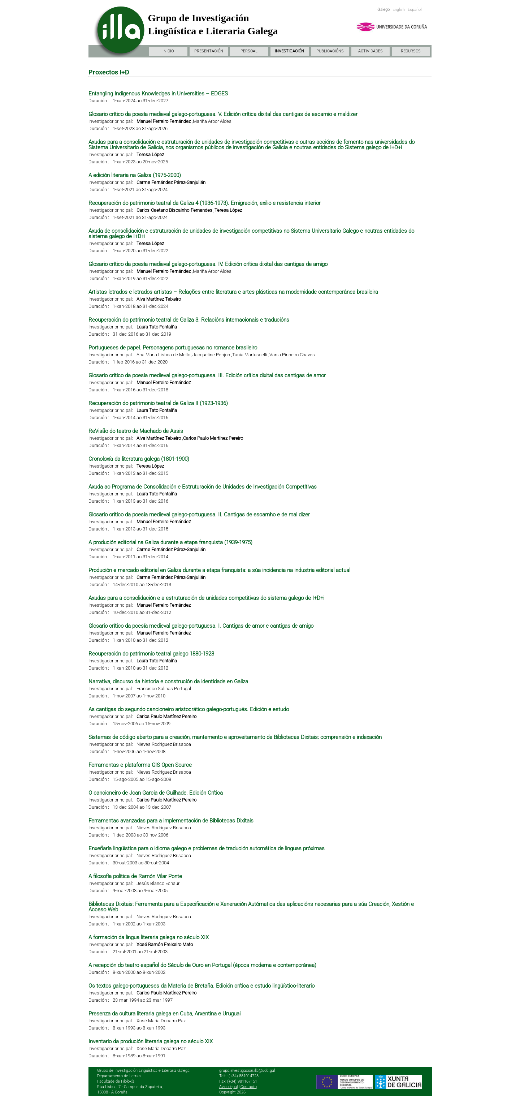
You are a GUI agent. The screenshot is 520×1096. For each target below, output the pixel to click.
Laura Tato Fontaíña (156, 327)
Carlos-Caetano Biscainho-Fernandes (174, 210)
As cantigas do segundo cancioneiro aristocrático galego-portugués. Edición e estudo (188, 709)
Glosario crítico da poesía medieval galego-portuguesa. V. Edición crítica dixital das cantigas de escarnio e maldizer (223, 114)
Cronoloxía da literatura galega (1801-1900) (138, 459)
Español (414, 9)
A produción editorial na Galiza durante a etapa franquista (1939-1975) (170, 542)
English (399, 9)
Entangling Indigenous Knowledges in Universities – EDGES (158, 93)
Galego (383, 9)
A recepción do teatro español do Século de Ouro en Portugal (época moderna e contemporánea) (202, 965)
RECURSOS (411, 51)
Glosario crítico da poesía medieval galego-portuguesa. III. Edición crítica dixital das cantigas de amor (207, 375)
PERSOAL (248, 51)
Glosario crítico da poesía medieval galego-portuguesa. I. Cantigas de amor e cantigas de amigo (200, 626)
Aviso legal (228, 1086)
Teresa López (150, 154)
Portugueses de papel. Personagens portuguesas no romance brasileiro (172, 347)
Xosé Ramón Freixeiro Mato (164, 944)
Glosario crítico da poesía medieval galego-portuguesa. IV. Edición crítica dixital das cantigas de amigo (208, 264)
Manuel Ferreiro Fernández (163, 121)
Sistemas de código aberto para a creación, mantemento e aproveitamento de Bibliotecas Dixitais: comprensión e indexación (235, 737)
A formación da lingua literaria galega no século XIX (148, 937)
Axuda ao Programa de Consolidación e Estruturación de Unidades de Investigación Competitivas (202, 486)
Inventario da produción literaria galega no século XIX (150, 1041)
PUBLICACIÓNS (330, 51)
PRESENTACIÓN (208, 51)
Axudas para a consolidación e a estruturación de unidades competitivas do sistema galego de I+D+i (206, 598)
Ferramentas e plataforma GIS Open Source (140, 765)
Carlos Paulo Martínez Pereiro (213, 438)
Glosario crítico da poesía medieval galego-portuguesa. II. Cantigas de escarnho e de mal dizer (199, 514)
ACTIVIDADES (370, 51)
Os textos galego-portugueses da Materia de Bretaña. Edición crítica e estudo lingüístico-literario (201, 986)
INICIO (168, 51)
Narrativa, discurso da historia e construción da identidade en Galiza (168, 681)
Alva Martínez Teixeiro (158, 299)
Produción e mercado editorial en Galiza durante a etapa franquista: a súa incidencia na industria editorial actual (219, 570)
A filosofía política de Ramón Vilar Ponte (135, 876)
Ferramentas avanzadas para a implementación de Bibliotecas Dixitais (171, 820)
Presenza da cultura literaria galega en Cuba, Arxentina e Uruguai (164, 1013)
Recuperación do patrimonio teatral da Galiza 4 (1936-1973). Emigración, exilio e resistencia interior (204, 203)
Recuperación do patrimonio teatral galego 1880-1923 (151, 653)
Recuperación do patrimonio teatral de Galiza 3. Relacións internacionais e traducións (188, 320)
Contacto (248, 1086)
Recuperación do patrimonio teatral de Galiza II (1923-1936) (158, 403)
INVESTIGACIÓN (289, 51)
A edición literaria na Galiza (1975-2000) (134, 175)
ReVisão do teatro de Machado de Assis (135, 431)
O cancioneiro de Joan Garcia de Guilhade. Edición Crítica (155, 793)
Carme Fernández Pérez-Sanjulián (170, 182)
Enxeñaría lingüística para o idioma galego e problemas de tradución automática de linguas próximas (206, 848)
